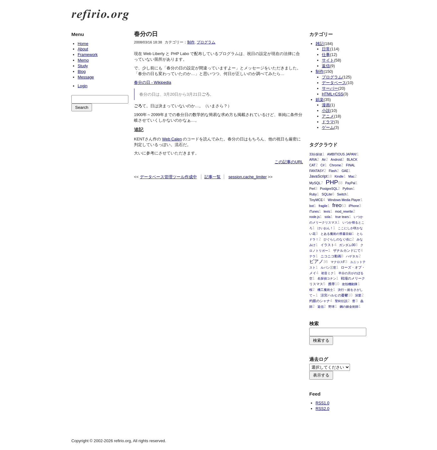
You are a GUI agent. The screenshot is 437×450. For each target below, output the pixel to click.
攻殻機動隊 (349, 284)
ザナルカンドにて (347, 250)
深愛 (358, 295)
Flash (333, 171)
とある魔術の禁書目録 (336, 233)
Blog (82, 71)
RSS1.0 (322, 403)
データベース (334, 82)
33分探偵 (315, 154)
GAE (345, 171)
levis (327, 211)
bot (311, 206)
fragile (323, 206)
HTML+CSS (332, 94)
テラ (312, 256)
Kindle (339, 176)
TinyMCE (316, 200)
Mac (351, 176)
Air (324, 159)
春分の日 (146, 34)
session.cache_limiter (248, 176)
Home (83, 43)
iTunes (314, 211)
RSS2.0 (322, 408)
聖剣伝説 (341, 301)
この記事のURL (289, 161)
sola (328, 217)
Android (336, 159)
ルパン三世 (328, 267)
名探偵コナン (326, 278)
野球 (331, 306)
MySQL (315, 183)
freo (337, 205)
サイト (328, 60)
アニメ (328, 116)
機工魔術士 (325, 289)
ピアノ (316, 261)
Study (83, 65)
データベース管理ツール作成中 (168, 176)
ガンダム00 (347, 245)
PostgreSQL (328, 188)
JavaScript (318, 176)
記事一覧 (212, 176)
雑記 (320, 43)
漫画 (326, 105)
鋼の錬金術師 (349, 306)
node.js (314, 217)
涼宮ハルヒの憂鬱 (334, 295)
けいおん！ (325, 228)
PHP (332, 182)
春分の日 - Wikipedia (152, 82)
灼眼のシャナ (319, 301)
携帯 (331, 284)
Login (82, 85)
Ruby (313, 194)
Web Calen (172, 139)
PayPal (350, 183)
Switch (342, 194)
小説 (326, 110)
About (83, 49)
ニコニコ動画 (331, 256)
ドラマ (328, 121)
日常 (326, 49)
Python (347, 188)
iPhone (354, 206)
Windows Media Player (344, 200)
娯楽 (320, 99)
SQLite (327, 194)
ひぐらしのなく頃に (338, 239)
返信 (326, 65)
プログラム (206, 42)
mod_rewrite (344, 211)
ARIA (313, 159)
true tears (342, 217)
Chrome (335, 165)
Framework (88, 54)
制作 (191, 42)
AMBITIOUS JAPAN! (342, 154)
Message (86, 77)
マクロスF (338, 262)
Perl (312, 188)
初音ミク (327, 273)
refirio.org (100, 15)
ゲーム (328, 127)
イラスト (327, 245)
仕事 (326, 54)
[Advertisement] (99, 144)
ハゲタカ (352, 256)
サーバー (330, 88)
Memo (83, 60)
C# (323, 165)
